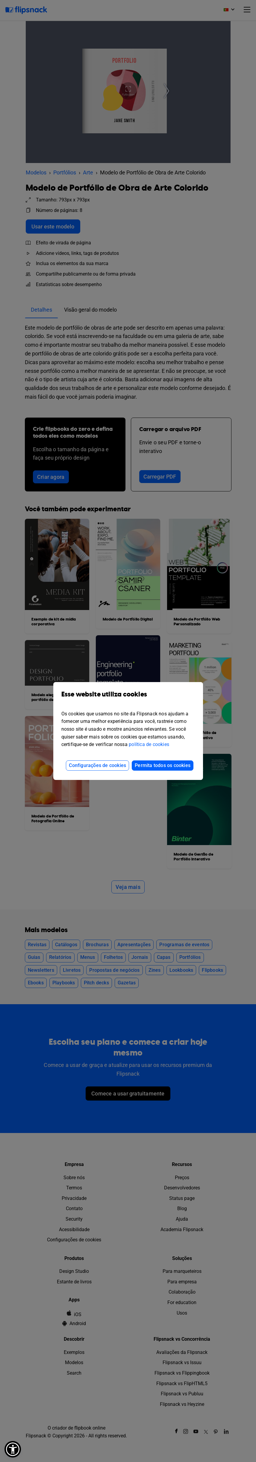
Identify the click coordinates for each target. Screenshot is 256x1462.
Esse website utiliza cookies (128, 698)
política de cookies (149, 744)
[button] (12, 1449)
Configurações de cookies (97, 765)
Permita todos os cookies (162, 765)
